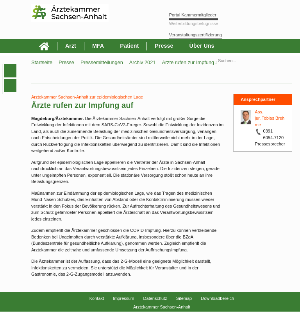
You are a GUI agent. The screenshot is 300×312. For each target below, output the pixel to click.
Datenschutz (155, 298)
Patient (129, 46)
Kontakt (96, 298)
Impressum (123, 298)
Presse (164, 46)
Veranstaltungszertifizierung (195, 34)
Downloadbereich (217, 298)
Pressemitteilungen (101, 62)
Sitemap (184, 298)
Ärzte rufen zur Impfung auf (192, 62)
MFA (98, 46)
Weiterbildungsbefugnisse (193, 23)
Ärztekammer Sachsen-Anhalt (161, 307)
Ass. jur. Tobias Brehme (270, 118)
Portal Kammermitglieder (192, 15)
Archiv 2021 (142, 62)
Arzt (70, 46)
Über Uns (201, 46)
